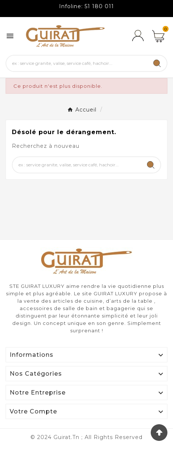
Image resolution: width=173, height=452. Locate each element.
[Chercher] (76, 63)
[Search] (157, 63)
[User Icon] (137, 36)
